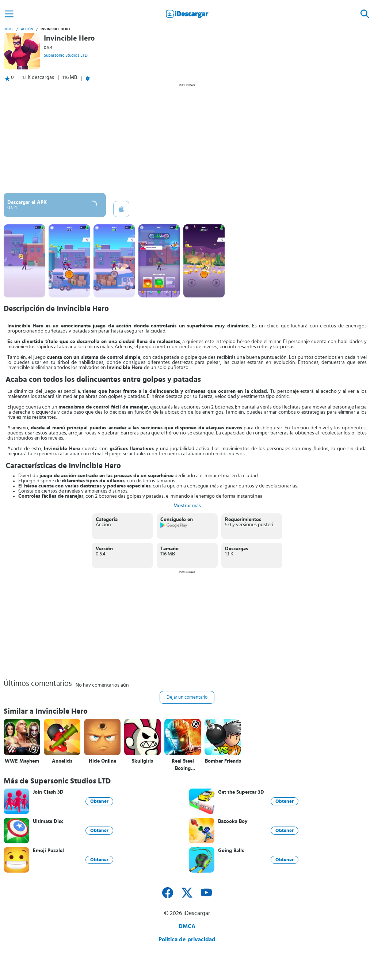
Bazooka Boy (232, 821)
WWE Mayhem (22, 761)
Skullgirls (142, 761)
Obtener (99, 801)
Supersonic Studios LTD (66, 55)
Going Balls (231, 850)
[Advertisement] (187, 138)
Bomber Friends (223, 761)
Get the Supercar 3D (241, 792)
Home (9, 29)
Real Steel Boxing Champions (183, 765)
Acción (27, 29)
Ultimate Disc (48, 821)
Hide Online (102, 761)
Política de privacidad (187, 939)
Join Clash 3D (48, 792)
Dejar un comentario (187, 697)
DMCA (187, 926)
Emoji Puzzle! (48, 850)
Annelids (62, 761)
